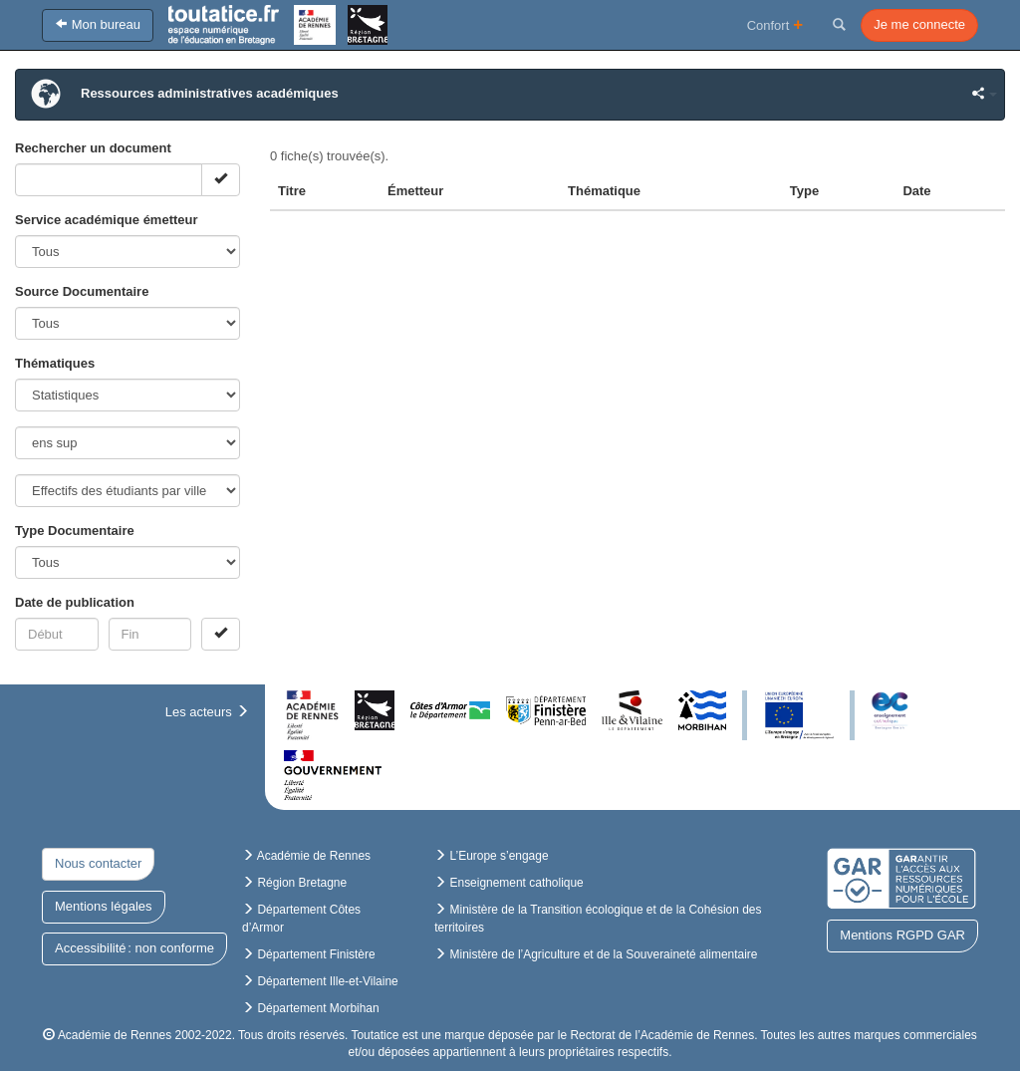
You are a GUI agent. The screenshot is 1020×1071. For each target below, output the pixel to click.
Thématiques (55, 363)
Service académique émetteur (106, 219)
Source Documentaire (81, 291)
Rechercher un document (93, 147)
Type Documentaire (74, 530)
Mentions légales (103, 906)
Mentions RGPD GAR (902, 935)
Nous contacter (98, 863)
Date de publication (74, 602)
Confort (775, 24)
